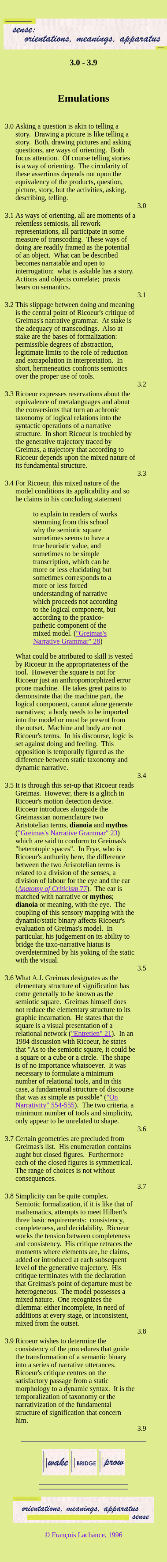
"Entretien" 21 (91, 1033)
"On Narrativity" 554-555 (66, 1101)
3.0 (9, 126)
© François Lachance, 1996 (83, 1535)
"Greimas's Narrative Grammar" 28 (70, 637)
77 (52, 888)
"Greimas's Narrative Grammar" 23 (67, 833)
